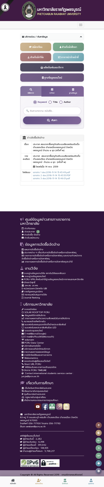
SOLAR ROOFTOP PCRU (36, 312)
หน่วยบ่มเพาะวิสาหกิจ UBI (34, 288)
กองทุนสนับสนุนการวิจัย (34, 294)
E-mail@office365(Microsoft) (38, 336)
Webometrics (30, 358)
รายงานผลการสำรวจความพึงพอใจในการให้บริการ (46, 318)
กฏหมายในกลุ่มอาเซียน (34, 397)
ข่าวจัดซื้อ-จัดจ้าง (31, 234)
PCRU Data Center (33, 342)
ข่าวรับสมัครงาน (30, 237)
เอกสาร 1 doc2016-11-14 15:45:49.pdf (51, 172)
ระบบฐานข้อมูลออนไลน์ (34, 276)
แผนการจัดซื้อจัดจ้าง (32, 249)
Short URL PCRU (31, 364)
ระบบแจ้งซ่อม (29, 309)
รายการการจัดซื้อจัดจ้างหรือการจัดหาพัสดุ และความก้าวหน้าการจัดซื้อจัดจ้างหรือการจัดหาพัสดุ (52, 257)
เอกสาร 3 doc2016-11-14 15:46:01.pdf (51, 178)
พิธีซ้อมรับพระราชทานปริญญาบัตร (39, 367)
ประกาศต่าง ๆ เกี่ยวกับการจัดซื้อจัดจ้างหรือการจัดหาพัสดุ (49, 252)
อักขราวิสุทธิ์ (28, 282)
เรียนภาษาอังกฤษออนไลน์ (35, 391)
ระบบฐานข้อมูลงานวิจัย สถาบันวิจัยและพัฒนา (44, 273)
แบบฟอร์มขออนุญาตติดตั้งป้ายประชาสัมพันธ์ (44, 324)
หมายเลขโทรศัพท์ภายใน (34, 321)
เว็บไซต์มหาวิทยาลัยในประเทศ (36, 388)
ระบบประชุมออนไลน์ (32, 330)
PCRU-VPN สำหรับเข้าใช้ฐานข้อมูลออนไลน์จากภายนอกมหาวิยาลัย (53, 279)
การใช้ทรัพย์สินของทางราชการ (37, 355)
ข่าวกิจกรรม (28, 228)
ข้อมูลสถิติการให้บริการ (34, 315)
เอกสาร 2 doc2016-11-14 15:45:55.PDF (52, 175)
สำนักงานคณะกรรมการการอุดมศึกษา (40, 400)
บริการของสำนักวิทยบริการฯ (36, 349)
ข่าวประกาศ (28, 231)
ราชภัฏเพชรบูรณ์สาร (32, 291)
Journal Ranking (31, 297)
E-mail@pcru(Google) (34, 333)
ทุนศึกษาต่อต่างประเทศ (33, 394)
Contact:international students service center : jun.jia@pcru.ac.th (48, 375)
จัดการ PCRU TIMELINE (34, 370)
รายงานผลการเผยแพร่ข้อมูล (36, 352)
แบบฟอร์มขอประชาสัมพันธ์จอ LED (39, 327)
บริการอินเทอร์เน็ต (31, 345)
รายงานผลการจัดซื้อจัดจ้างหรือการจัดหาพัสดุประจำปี (47, 261)
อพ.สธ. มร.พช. (30, 285)
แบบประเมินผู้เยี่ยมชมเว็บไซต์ (36, 361)
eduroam (28, 339)
